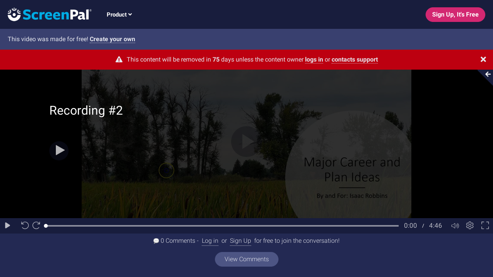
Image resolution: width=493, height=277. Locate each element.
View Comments (247, 259)
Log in (210, 240)
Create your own (112, 39)
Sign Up (240, 240)
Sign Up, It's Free (455, 14)
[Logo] (46, 14)
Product (119, 14)
